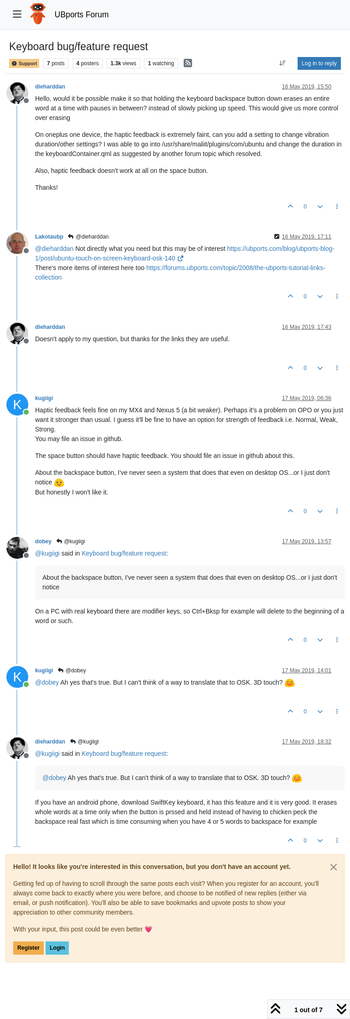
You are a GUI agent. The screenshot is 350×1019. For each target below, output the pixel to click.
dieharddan (50, 86)
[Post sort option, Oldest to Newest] (282, 63)
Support (24, 63)
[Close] (333, 867)
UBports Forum (82, 14)
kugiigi (44, 398)
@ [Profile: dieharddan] (54, 248)
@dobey (71, 670)
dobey (43, 541)
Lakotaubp (49, 237)
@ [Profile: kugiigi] (47, 553)
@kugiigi (70, 541)
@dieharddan (88, 237)
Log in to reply (319, 63)
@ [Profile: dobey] (47, 682)
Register (28, 948)
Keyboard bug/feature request (124, 553)
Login (57, 948)
